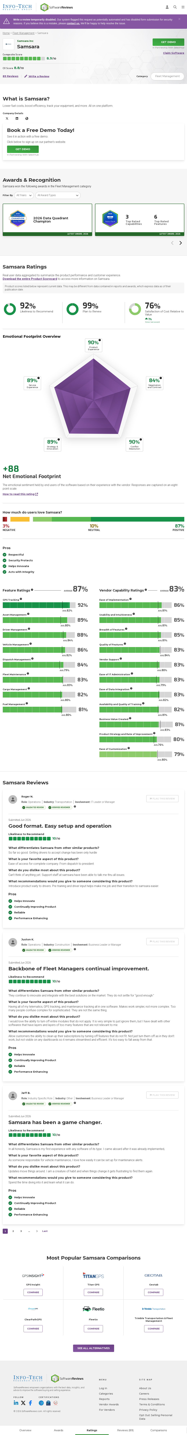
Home (6, 33)
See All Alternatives (93, 1348)
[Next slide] (180, 243)
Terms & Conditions (152, 1404)
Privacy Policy (148, 1409)
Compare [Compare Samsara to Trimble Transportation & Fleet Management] (154, 1328)
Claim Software (173, 53)
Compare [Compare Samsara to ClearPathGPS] (33, 1328)
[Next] (36, 1231)
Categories (106, 1393)
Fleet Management (24, 33)
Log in (103, 1388)
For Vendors (107, 1409)
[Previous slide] (172, 243)
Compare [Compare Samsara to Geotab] (154, 1292)
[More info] (100, 340)
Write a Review (36, 76)
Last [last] (45, 1231)
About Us (145, 1388)
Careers (144, 1393)
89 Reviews (10, 76)
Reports (104, 1399)
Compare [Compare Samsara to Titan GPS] (93, 1292)
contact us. (73, 23)
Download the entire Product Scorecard (30, 279)
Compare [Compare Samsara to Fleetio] (93, 1328)
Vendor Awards (109, 1404)
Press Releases (149, 1399)
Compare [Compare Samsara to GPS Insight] (33, 1292)
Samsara (42, 33)
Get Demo (168, 42)
